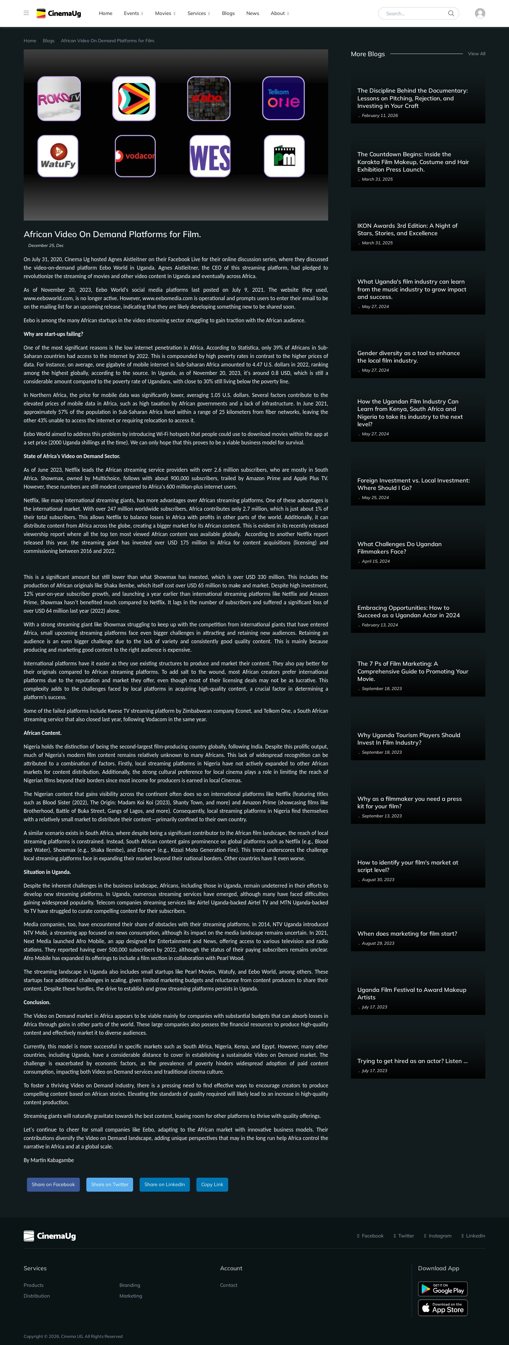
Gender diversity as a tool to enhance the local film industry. (408, 356)
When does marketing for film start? (407, 933)
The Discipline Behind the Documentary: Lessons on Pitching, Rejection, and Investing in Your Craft (412, 98)
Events (131, 13)
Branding (129, 1285)
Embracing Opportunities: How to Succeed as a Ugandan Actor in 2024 (408, 611)
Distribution (37, 1296)
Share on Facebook (53, 1184)
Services (197, 13)
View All (476, 53)
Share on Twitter (109, 1184)
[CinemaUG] (59, 13)
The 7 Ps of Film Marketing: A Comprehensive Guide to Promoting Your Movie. (412, 671)
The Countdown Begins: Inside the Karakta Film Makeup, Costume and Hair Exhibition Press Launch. (413, 161)
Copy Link (212, 1184)
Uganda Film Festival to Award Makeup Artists (411, 993)
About (278, 13)
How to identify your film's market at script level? (407, 866)
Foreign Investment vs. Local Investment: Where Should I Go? (413, 484)
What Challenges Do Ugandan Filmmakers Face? (399, 547)
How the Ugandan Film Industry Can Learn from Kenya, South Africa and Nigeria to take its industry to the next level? (410, 413)
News (252, 13)
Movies (163, 13)
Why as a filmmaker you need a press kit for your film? (409, 802)
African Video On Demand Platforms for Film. (108, 41)
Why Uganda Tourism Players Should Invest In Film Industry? (408, 738)
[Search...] (418, 13)
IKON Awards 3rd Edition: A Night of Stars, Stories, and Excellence (407, 229)
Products (33, 1285)
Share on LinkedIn (164, 1184)
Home (105, 13)
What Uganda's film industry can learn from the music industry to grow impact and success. (411, 289)
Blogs (228, 13)
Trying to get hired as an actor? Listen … (412, 1061)
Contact (228, 1285)
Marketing (130, 1296)
